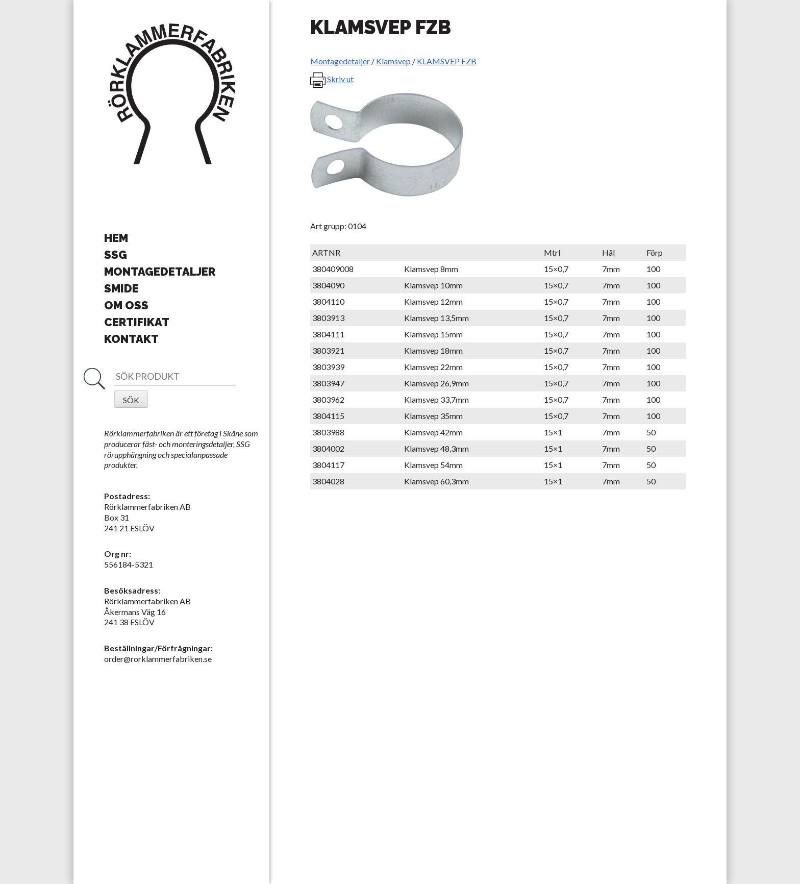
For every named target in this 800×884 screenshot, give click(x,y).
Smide (121, 288)
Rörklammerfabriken (171, 94)
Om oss (126, 305)
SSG (115, 254)
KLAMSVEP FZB (447, 61)
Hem (116, 237)
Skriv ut (340, 79)
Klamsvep (393, 61)
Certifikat (136, 322)
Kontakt (131, 339)
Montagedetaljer (159, 271)
